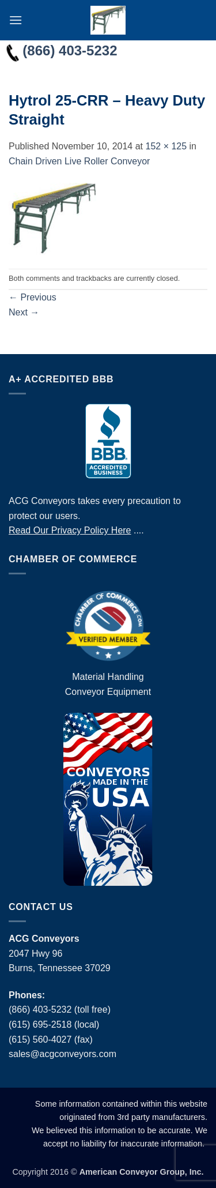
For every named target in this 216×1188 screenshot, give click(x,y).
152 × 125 (166, 146)
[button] (15, 20)
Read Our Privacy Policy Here (70, 530)
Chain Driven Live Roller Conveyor (79, 161)
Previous (32, 297)
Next (24, 312)
